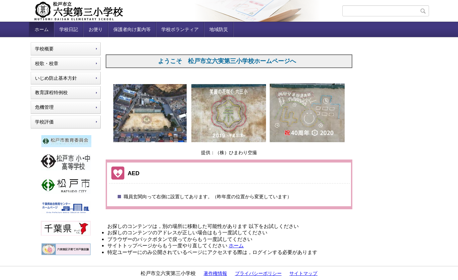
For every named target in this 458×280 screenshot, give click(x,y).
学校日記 (68, 29)
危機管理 (44, 107)
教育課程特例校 (51, 92)
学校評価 (44, 121)
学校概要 (44, 48)
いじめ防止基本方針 (56, 78)
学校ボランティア (180, 29)
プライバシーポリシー (258, 273)
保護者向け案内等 (132, 29)
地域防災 (218, 29)
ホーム (42, 29)
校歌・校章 (46, 63)
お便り (96, 29)
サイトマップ (303, 273)
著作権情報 (215, 273)
